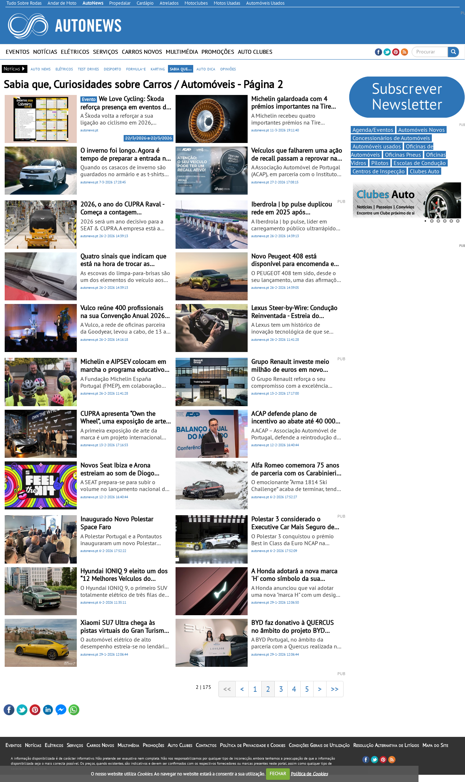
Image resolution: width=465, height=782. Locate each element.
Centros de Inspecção (379, 171)
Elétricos (75, 51)
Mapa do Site (435, 745)
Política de (309, 773)
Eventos (18, 51)
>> (335, 689)
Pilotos (380, 162)
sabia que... (180, 68)
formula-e (136, 68)
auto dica (205, 68)
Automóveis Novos (421, 129)
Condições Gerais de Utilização (319, 745)
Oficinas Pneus (403, 154)
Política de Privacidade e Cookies (252, 745)
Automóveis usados (377, 146)
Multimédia (182, 51)
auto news (40, 68)
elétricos (64, 68)
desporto (112, 68)
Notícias (45, 51)
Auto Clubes (255, 51)
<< (227, 689)
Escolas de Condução (420, 162)
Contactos (206, 745)
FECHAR (278, 773)
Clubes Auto (424, 171)
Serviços (105, 51)
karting (158, 68)
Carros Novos (142, 51)
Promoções (217, 51)
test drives (88, 68)
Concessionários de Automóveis (391, 138)
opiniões (228, 68)
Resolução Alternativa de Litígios (386, 745)
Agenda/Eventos (373, 129)
